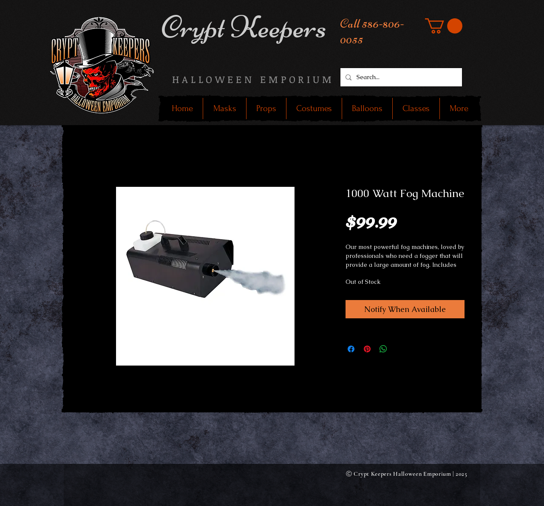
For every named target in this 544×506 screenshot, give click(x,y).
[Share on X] (399, 349)
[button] (443, 26)
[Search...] (400, 77)
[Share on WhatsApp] (383, 349)
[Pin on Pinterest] (367, 349)
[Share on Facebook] (351, 349)
